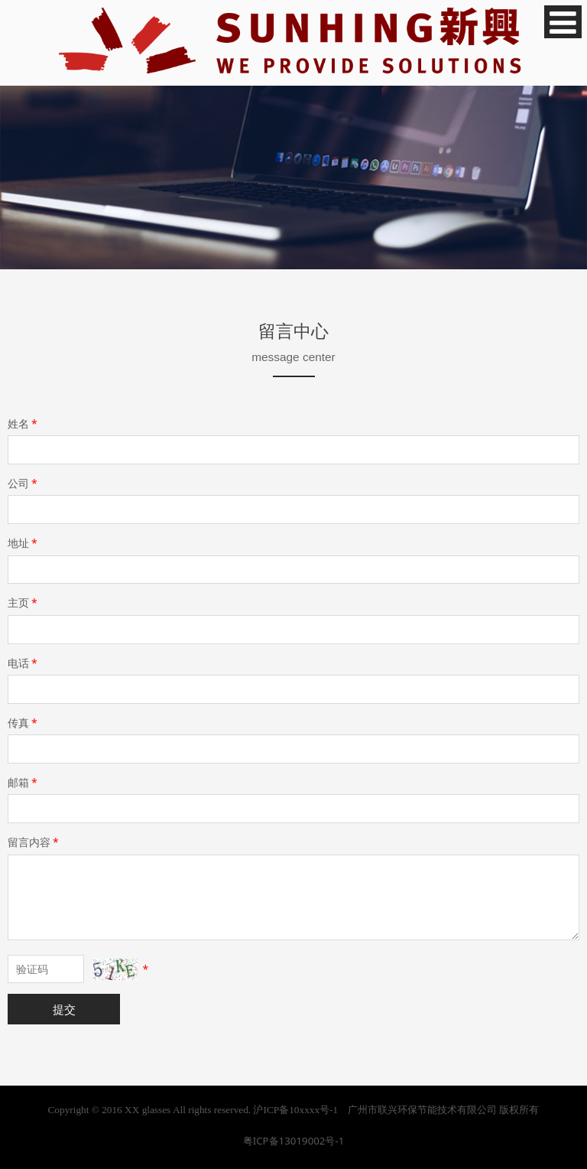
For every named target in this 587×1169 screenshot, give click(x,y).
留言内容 (34, 842)
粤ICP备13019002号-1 (294, 1141)
